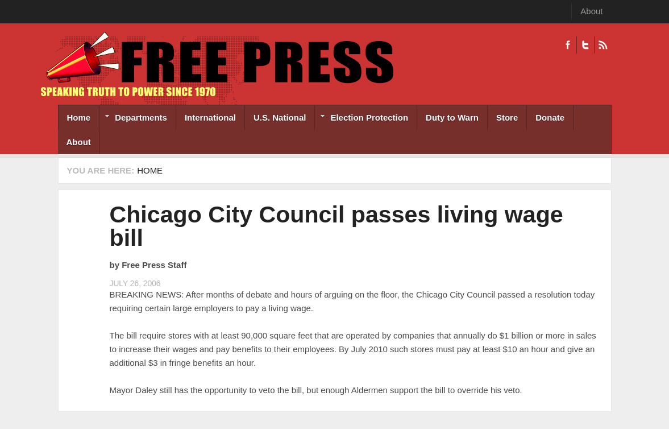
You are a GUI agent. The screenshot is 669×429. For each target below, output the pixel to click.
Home (79, 117)
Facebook (567, 44)
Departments (133, 119)
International (210, 117)
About (591, 11)
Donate (549, 117)
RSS (603, 44)
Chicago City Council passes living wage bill (336, 226)
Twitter (585, 44)
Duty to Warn (452, 117)
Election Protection (361, 119)
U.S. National (280, 117)
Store (507, 117)
